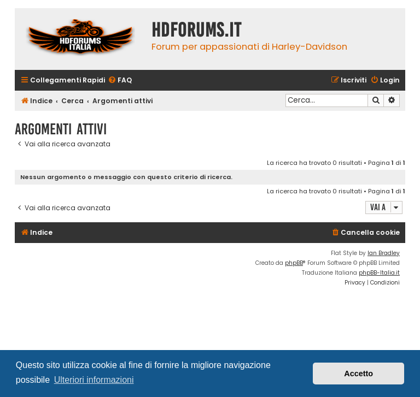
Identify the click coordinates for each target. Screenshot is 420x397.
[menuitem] (120, 80)
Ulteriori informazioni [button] (94, 379)
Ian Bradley (384, 253)
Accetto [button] (358, 373)
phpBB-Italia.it (379, 273)
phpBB (294, 263)
